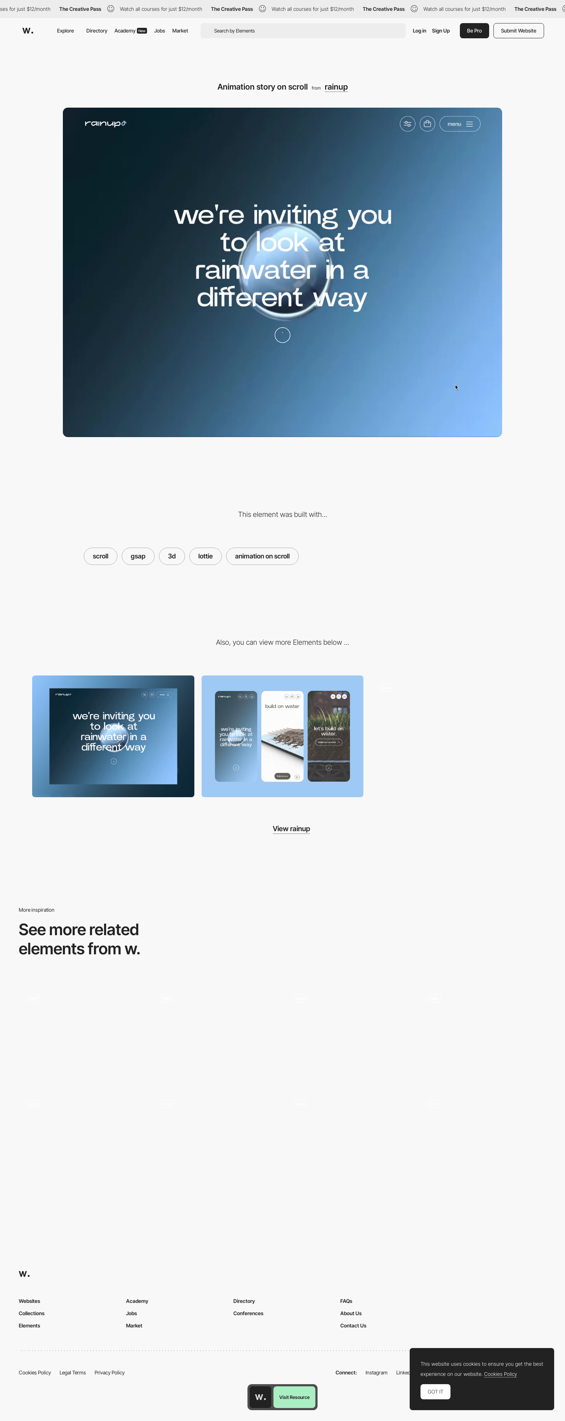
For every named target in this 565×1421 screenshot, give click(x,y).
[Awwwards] (27, 31)
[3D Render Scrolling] (215, 1139)
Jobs (159, 30)
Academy (131, 30)
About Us (351, 1313)
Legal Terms (73, 1372)
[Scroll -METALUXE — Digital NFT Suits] (349, 1033)
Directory (96, 30)
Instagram (377, 1372)
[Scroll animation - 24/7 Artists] (349, 1139)
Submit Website (518, 30)
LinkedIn (405, 1372)
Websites (29, 1301)
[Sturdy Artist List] (483, 1139)
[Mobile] (283, 736)
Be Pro (474, 30)
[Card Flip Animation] (82, 1139)
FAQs (346, 1301)
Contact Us (353, 1325)
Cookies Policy (35, 1372)
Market (180, 30)
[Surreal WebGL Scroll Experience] (483, 1033)
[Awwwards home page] (260, 1397)
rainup (336, 87)
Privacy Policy (110, 1372)
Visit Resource (294, 1397)
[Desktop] (113, 736)
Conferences (248, 1313)
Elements (29, 1325)
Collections (31, 1313)
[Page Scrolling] (82, 1033)
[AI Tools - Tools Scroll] (215, 1033)
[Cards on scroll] (452, 736)
